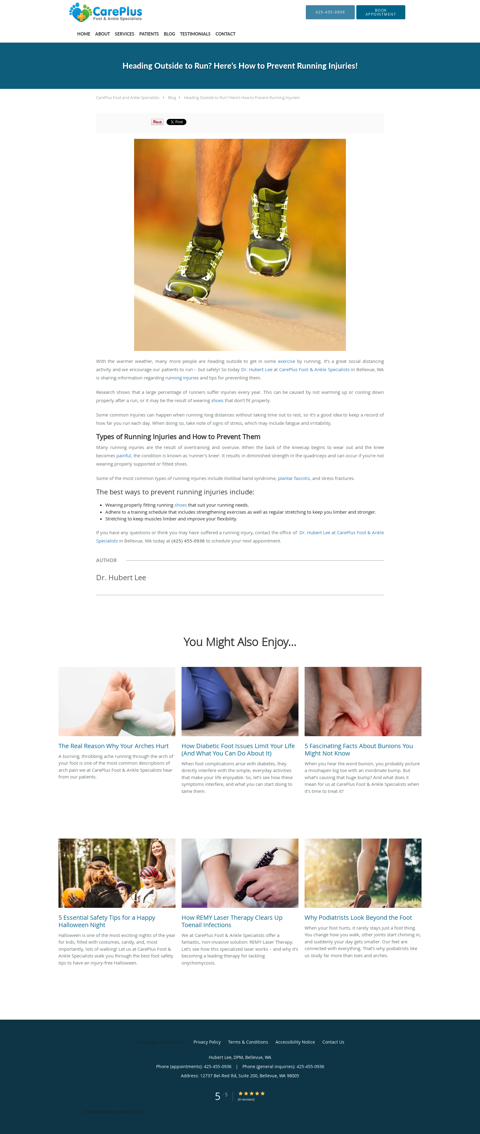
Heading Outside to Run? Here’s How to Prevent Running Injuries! (242, 97)
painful (123, 455)
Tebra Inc (177, 1042)
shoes (217, 400)
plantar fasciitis (294, 478)
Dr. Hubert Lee (256, 369)
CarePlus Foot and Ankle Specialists (127, 97)
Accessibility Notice (295, 1042)
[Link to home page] (98, 12)
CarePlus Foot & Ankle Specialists (314, 369)
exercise (286, 361)
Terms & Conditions (248, 1042)
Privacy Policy (207, 1042)
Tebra (142, 1111)
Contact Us (333, 1042)
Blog (172, 97)
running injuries (182, 378)
